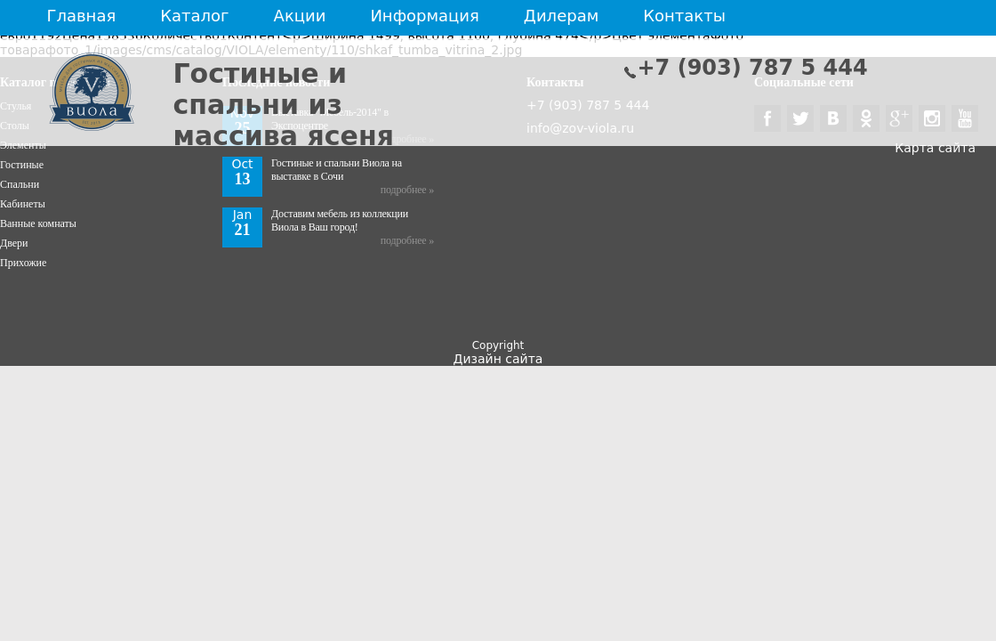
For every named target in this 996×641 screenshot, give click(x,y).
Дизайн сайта (498, 359)
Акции (300, 15)
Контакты (684, 15)
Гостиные (22, 164)
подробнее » (407, 189)
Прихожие (23, 262)
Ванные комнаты (38, 223)
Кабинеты (22, 204)
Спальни (19, 184)
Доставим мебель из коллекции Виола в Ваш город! (339, 220)
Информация (424, 15)
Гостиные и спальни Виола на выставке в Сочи (336, 170)
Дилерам (561, 15)
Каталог (194, 15)
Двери (14, 243)
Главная (81, 15)
